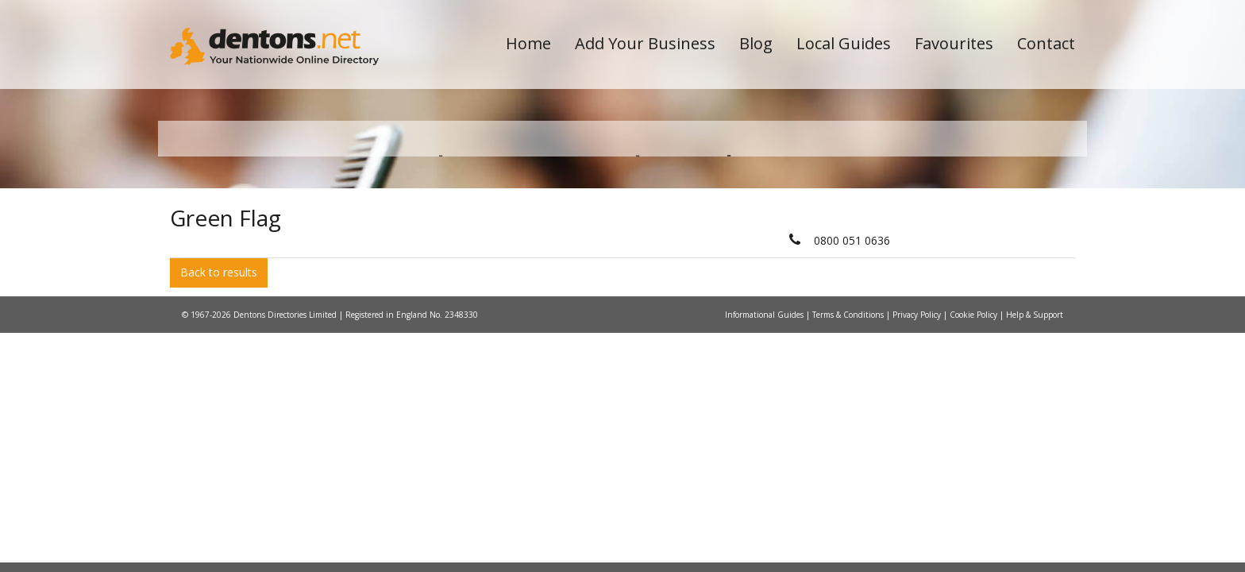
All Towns (247, 282)
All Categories (600, 282)
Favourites (954, 43)
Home (528, 43)
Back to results (218, 427)
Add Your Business (645, 43)
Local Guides (843, 43)
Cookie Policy (975, 469)
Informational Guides (765, 469)
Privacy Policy (917, 469)
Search (966, 255)
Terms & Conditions (849, 469)
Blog (756, 43)
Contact (1046, 43)
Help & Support (1034, 469)
